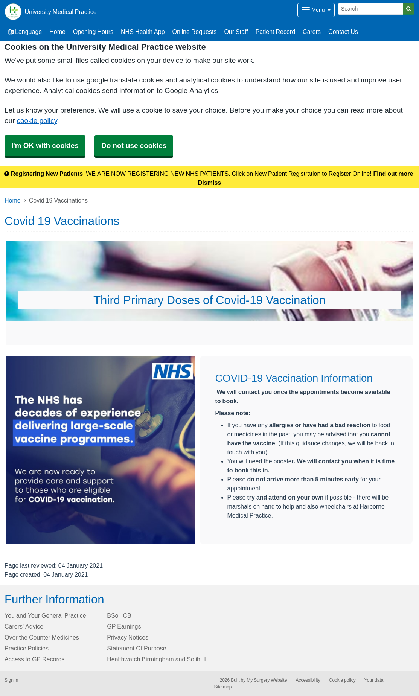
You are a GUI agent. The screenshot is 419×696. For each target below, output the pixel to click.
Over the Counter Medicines (42, 637)
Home (57, 32)
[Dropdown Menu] (316, 10)
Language (25, 32)
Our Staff (236, 32)
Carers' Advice (24, 626)
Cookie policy (342, 680)
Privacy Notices (127, 637)
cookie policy (37, 120)
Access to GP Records (35, 659)
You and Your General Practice (45, 615)
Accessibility (308, 680)
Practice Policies (27, 648)
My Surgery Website (267, 680)
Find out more (393, 174)
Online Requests (194, 32)
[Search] (370, 9)
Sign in (11, 680)
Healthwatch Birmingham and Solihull (156, 659)
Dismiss (209, 183)
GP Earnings (124, 626)
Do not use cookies (133, 145)
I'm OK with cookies (45, 145)
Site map (223, 687)
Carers (312, 32)
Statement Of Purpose (136, 648)
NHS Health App (143, 32)
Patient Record (275, 32)
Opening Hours (93, 32)
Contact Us (343, 32)
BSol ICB (119, 615)
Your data (374, 680)
